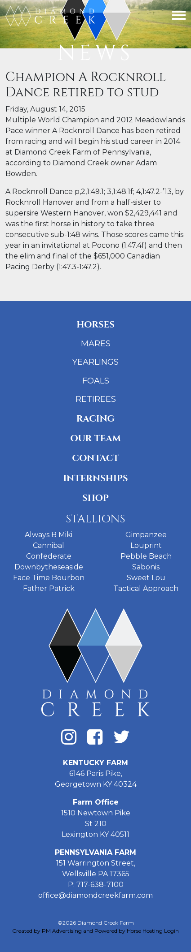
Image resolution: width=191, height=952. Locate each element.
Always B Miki (48, 534)
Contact (95, 458)
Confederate (48, 556)
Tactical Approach (145, 588)
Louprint (146, 545)
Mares (96, 344)
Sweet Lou (146, 577)
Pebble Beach (146, 556)
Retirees (96, 399)
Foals (95, 381)
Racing (95, 419)
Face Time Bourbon (48, 577)
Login (171, 930)
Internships (95, 478)
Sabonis (146, 567)
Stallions (95, 519)
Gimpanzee (146, 534)
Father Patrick (49, 588)
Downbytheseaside (48, 567)
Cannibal (48, 545)
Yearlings (95, 362)
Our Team (95, 438)
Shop (95, 498)
